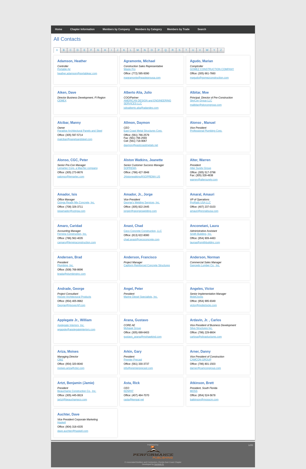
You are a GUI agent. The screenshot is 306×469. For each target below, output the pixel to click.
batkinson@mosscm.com (204, 399)
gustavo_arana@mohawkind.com (143, 336)
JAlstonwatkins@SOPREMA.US (142, 176)
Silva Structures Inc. (201, 328)
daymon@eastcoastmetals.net (141, 145)
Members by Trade (178, 29)
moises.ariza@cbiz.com (70, 368)
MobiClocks (196, 296)
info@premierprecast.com (138, 368)
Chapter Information (82, 29)
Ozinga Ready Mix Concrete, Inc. (76, 202)
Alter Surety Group (200, 168)
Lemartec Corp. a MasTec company (77, 168)
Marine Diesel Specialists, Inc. (141, 296)
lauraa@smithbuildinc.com (205, 242)
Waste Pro (130, 69)
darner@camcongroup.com (205, 368)
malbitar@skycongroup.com (206, 104)
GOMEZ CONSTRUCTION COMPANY (212, 69)
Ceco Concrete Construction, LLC (143, 231)
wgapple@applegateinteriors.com (76, 329)
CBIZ (60, 359)
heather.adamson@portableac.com (77, 73)
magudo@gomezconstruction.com (209, 77)
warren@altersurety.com (204, 179)
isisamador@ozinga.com (71, 211)
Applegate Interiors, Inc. (70, 325)
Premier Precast (133, 359)
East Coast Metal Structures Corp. (143, 130)
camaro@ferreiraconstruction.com (76, 242)
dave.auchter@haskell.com (72, 431)
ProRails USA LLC (200, 202)
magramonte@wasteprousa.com (142, 77)
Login (250, 445)
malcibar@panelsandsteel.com (74, 139)
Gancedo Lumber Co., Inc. (205, 265)
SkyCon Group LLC (201, 100)
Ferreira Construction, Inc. (72, 233)
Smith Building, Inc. (201, 233)
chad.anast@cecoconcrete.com (141, 239)
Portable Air (64, 69)
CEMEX (62, 100)
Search (202, 29)
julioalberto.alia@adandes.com (141, 107)
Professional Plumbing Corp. (206, 130)
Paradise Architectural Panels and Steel (79, 130)
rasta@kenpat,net (134, 399)
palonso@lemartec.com (70, 176)
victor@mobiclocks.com (203, 305)
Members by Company (116, 29)
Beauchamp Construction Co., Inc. (76, 391)
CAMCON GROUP (200, 359)
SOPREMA (130, 168)
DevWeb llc (159, 464)
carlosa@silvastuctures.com (206, 336)
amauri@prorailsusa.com (204, 211)
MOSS (193, 391)
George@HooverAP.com (71, 305)
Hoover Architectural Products (74, 296)
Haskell (61, 422)
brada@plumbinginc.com (71, 273)
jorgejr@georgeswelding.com (140, 211)
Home (58, 29)
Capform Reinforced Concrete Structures (147, 265)
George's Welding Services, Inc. (142, 202)
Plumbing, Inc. (65, 265)
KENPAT (128, 391)
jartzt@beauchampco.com (72, 399)
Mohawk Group (132, 328)
